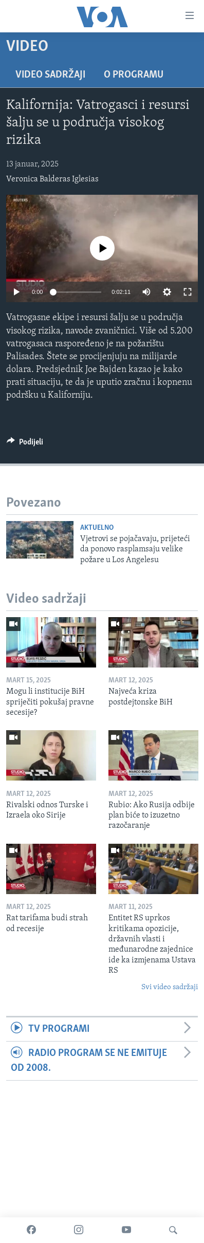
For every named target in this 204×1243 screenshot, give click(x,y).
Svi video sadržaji (169, 987)
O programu (133, 75)
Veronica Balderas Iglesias (52, 179)
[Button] (25, 444)
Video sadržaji (50, 75)
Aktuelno (97, 528)
